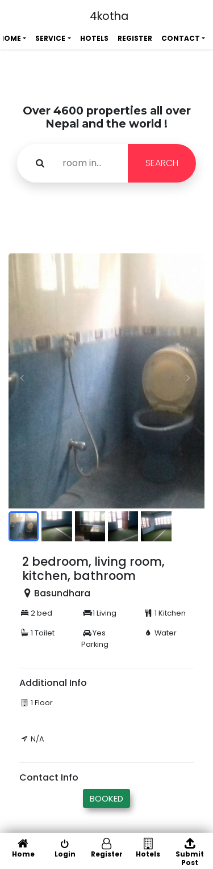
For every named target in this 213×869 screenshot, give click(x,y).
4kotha (109, 16)
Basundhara (62, 593)
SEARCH (161, 162)
